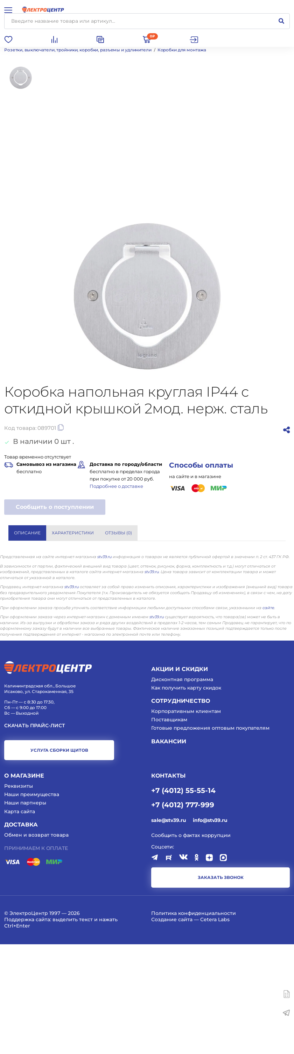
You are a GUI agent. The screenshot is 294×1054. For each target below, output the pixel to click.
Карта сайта (19, 921)
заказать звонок (221, 987)
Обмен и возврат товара (36, 944)
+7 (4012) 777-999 (182, 914)
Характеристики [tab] (73, 532)
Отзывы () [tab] (118, 532)
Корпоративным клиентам (186, 821)
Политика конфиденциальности (193, 1023)
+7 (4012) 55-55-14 (183, 900)
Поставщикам (169, 829)
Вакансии (168, 850)
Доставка (21, 934)
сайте (268, 717)
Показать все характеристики (242, 595)
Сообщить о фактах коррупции (191, 945)
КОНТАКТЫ (168, 885)
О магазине (24, 885)
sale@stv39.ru (168, 930)
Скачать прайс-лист (34, 835)
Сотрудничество (180, 810)
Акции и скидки (179, 778)
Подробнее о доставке (116, 486)
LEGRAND (162, 622)
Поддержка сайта (27, 1029)
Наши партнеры (25, 912)
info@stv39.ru (210, 930)
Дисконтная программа (182, 789)
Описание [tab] (27, 532)
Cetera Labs (215, 1029)
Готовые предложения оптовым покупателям (210, 838)
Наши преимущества (31, 904)
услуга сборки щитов (59, 859)
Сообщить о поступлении (55, 507)
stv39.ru (104, 666)
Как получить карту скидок (186, 797)
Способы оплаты (201, 465)
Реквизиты (18, 896)
